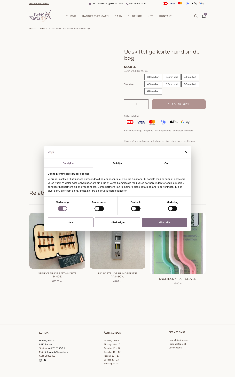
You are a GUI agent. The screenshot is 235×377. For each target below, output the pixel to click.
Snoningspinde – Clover (177, 278)
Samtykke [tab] (68, 163)
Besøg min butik (39, 3)
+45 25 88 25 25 (136, 3)
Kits (151, 16)
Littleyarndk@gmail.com (106, 3)
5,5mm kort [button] (190, 84)
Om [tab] (166, 163)
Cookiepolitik (175, 347)
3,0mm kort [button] (153, 77)
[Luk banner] (186, 152)
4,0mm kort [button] (190, 77)
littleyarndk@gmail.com (56, 352)
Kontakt (165, 16)
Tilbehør (135, 16)
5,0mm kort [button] (172, 84)
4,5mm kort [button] (153, 84)
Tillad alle (164, 222)
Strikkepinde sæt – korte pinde (57, 275)
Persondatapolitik (177, 344)
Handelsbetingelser (178, 340)
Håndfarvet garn (95, 16)
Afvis (71, 222)
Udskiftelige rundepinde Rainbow (117, 275)
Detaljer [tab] (117, 163)
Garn (118, 16)
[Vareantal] (136, 104)
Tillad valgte (117, 222)
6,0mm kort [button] (153, 91)
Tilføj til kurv (178, 104)
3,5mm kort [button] (172, 77)
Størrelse (128, 84)
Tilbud (71, 16)
